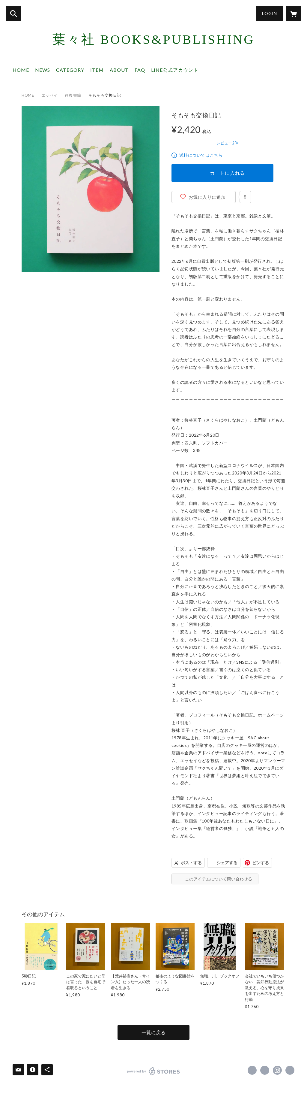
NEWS (42, 70)
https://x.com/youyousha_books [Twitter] (264, 1070)
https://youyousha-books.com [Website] (289, 1070)
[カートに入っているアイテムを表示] (293, 13)
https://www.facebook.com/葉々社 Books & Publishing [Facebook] (252, 1070)
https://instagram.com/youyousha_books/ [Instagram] (277, 1070)
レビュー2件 (227, 143)
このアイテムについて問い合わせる (218, 878)
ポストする (191, 862)
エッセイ (49, 95)
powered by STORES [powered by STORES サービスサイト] (153, 1071)
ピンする (260, 862)
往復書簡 (73, 95)
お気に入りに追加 (207, 197)
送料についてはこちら (200, 155)
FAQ (140, 70)
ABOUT (119, 70)
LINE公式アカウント (174, 70)
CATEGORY (70, 70)
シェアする (226, 862)
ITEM (97, 70)
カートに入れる (227, 173)
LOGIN (269, 13)
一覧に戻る (153, 1032)
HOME (21, 70)
